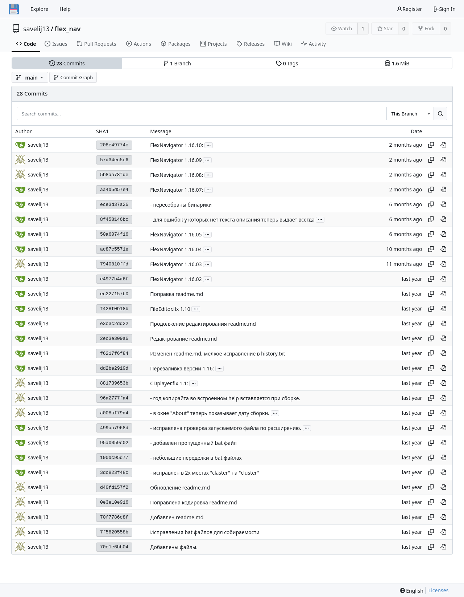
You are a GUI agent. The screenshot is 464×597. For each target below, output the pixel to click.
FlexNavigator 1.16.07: (176, 189)
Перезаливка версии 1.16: (182, 368)
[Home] (14, 9)
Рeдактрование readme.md (183, 338)
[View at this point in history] (443, 144)
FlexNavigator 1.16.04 (176, 249)
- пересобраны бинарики (181, 204)
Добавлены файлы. (174, 547)
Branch (177, 63)
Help (65, 8)
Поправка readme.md (176, 294)
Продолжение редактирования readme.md (203, 323)
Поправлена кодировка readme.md (193, 502)
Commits (67, 63)
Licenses (438, 590)
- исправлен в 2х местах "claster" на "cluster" (204, 472)
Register (409, 8)
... (209, 144)
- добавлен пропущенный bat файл (193, 442)
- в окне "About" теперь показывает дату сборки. (209, 413)
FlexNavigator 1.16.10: (176, 145)
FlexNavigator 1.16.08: (176, 174)
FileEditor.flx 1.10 (170, 308)
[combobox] (410, 114)
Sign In (444, 8)
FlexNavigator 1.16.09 (176, 160)
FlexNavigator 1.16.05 (176, 234)
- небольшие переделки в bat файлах (195, 457)
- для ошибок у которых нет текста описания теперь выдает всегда (232, 219)
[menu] (411, 590)
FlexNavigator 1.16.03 (176, 264)
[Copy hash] (431, 144)
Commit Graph (73, 77)
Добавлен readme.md (176, 517)
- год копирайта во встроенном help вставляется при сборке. (225, 398)
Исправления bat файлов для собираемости (204, 532)
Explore (39, 8)
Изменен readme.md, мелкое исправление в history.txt (217, 353)
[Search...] (440, 114)
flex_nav (68, 28)
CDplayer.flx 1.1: (169, 383)
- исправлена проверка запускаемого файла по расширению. (225, 428)
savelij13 (36, 28)
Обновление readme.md (180, 487)
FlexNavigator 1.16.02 (176, 279)
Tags (287, 63)
